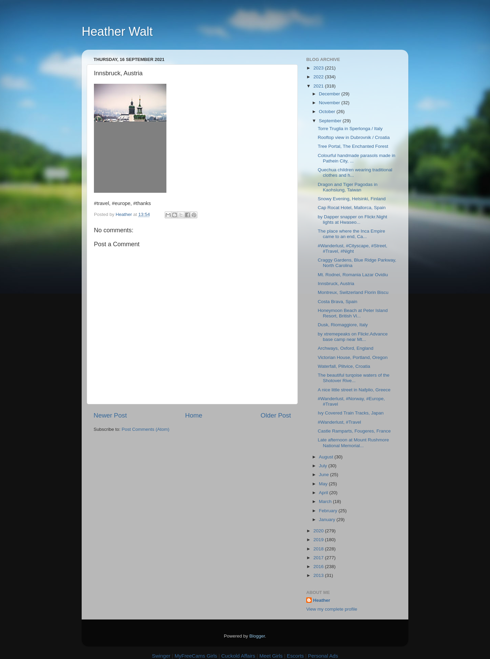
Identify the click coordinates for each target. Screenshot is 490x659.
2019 (319, 539)
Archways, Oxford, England (346, 348)
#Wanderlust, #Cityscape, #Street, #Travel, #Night (352, 248)
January (328, 519)
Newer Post (110, 415)
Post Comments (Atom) (145, 429)
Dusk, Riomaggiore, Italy (343, 324)
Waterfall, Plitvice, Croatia (344, 366)
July (323, 465)
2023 (319, 67)
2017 (319, 557)
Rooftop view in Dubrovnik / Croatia (354, 137)
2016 (319, 566)
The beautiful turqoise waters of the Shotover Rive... (354, 378)
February (329, 510)
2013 (319, 575)
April (324, 492)
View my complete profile (331, 609)
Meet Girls (270, 656)
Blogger (257, 636)
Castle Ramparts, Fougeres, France (354, 431)
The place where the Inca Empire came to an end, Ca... (351, 234)
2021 (319, 86)
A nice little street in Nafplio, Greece (354, 389)
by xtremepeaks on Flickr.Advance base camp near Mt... (353, 336)
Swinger (161, 656)
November (330, 102)
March (326, 501)
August (326, 456)
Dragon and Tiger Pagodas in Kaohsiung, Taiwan (348, 187)
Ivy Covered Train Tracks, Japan (351, 412)
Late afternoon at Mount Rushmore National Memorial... (353, 442)
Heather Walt (117, 31)
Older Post (276, 415)
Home (193, 415)
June (324, 474)
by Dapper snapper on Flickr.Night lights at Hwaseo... (352, 219)
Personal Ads (323, 656)
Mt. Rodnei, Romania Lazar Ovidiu (353, 274)
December (330, 93)
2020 (319, 530)
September (331, 120)
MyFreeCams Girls (196, 656)
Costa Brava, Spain (337, 301)
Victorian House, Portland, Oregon (353, 357)
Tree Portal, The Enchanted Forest (353, 146)
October (328, 111)
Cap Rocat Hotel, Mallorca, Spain (352, 207)
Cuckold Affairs (238, 656)
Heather (321, 600)
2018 (319, 548)
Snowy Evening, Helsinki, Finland (352, 198)
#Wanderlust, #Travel (339, 422)
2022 (319, 76)
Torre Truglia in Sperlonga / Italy (350, 128)
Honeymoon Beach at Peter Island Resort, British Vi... (353, 313)
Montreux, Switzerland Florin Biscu (353, 292)
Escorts (295, 656)
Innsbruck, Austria (336, 283)
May (324, 483)
